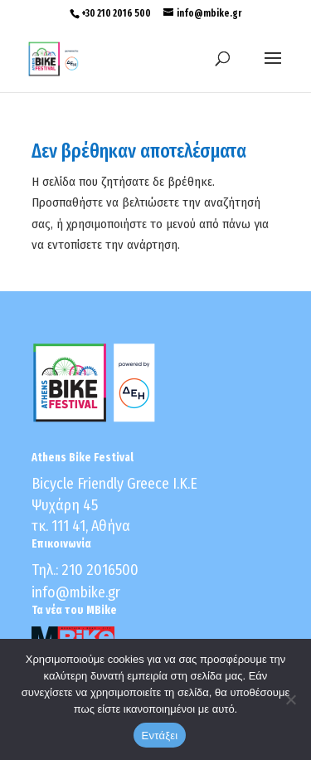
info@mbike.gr (76, 592)
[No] (290, 699)
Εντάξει (160, 735)
